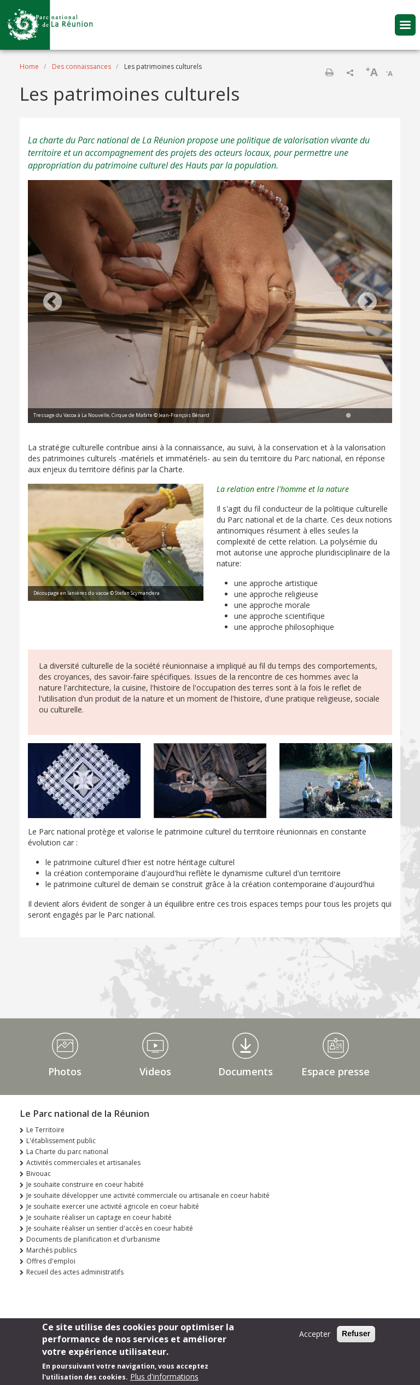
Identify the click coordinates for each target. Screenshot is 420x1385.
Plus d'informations (164, 1377)
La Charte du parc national (67, 1151)
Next (367, 303)
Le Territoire (45, 1129)
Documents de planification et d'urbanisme (93, 1239)
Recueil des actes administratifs (75, 1272)
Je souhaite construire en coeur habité (85, 1184)
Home (29, 66)
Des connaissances (81, 66)
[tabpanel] (210, 303)
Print (329, 72)
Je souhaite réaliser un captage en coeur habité (99, 1217)
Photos (64, 1071)
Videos (155, 1071)
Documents (245, 1071)
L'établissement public (61, 1140)
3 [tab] (370, 415)
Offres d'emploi (50, 1261)
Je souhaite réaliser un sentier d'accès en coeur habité (109, 1228)
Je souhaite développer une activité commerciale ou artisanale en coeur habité (148, 1195)
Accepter (314, 1334)
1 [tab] (348, 415)
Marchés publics (51, 1250)
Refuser (356, 1334)
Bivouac (38, 1173)
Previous (52, 303)
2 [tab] (359, 415)
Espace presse (335, 1071)
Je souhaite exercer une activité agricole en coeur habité (112, 1206)
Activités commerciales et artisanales (83, 1162)
